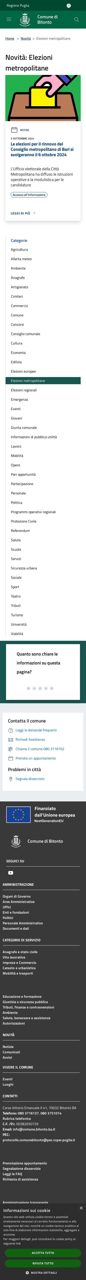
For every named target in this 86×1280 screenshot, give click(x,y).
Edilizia (16, 362)
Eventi (16, 408)
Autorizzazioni (14, 1023)
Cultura (16, 343)
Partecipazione (22, 483)
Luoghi (8, 1084)
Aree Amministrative (19, 901)
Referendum (20, 530)
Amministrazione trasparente (25, 1202)
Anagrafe (18, 277)
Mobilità (17, 455)
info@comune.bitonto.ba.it (34, 1129)
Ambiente (18, 268)
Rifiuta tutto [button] (43, 1263)
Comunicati (11, 1052)
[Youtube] (10, 872)
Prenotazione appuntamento (25, 1163)
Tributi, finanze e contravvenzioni (28, 1007)
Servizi (16, 558)
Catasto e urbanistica (19, 968)
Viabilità (17, 633)
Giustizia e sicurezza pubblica (25, 1001)
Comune (17, 315)
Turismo (17, 615)
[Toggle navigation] (9, 19)
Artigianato (19, 287)
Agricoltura (19, 249)
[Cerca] (76, 19)
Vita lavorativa (14, 957)
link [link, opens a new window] (18, 1243)
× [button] (81, 1208)
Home (9, 38)
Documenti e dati (16, 928)
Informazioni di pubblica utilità (34, 437)
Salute (16, 540)
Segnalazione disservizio (22, 1168)
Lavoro (16, 446)
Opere (15, 465)
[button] (43, 1272)
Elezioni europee (23, 371)
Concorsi (17, 324)
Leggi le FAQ (12, 1173)
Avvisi (7, 1057)
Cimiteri (17, 296)
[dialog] (43, 1241)
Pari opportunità (23, 474)
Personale (18, 493)
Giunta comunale (24, 427)
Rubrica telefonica (17, 1118)
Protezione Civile (23, 521)
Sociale (16, 577)
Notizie (20, 130)
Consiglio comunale (25, 333)
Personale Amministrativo (23, 923)
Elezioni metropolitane (28, 380)
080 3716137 (28, 1113)
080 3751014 (51, 1113)
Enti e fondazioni (16, 912)
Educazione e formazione (22, 996)
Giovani (16, 418)
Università (19, 624)
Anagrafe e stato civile (20, 951)
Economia (18, 352)
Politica (16, 502)
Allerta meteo (21, 258)
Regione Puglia (18, 5)
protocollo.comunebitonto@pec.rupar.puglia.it (39, 1140)
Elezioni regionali (24, 390)
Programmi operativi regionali (33, 511)
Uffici (7, 907)
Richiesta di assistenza (20, 1179)
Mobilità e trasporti (18, 973)
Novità (26, 38)
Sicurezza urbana (24, 568)
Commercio (19, 305)
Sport (15, 586)
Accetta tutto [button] (43, 1253)
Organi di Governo (17, 896)
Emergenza (19, 399)
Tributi (16, 605)
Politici (8, 917)
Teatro (15, 596)
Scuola (16, 549)
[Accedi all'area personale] (68, 5)
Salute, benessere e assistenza (26, 1018)
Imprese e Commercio (19, 962)
